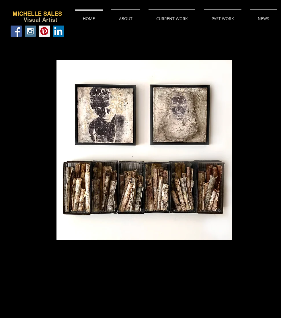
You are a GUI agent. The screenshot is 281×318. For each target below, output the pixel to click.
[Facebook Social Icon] (16, 31)
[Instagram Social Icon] (30, 31)
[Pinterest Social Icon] (44, 31)
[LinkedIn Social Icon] (58, 31)
